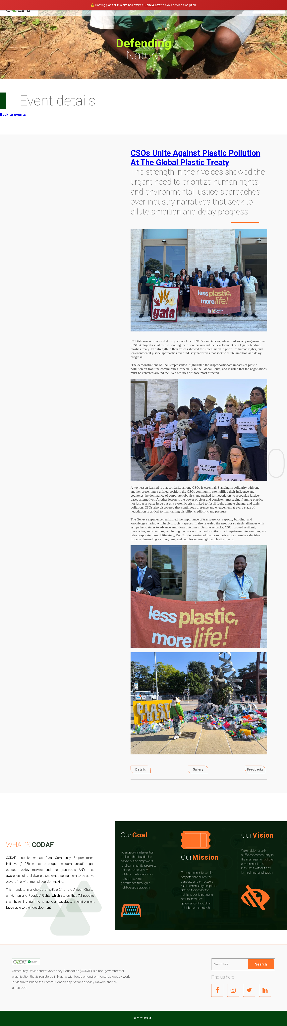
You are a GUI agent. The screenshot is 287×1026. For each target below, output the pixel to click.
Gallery (198, 769)
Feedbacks (255, 769)
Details (140, 769)
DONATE (272, 9)
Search (261, 964)
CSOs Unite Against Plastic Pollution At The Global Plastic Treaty (195, 157)
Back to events (13, 114)
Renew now (152, 5)
